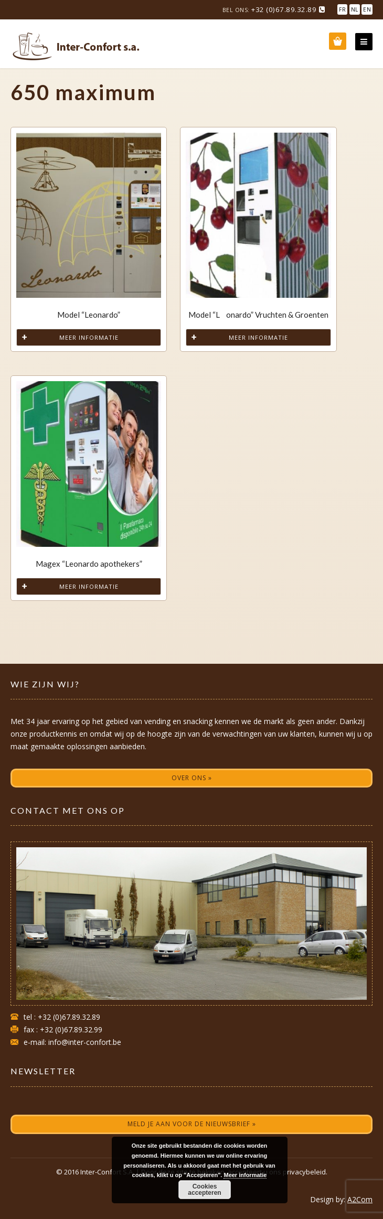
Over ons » (192, 777)
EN (367, 9)
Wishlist (337, 41)
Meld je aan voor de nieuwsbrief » (191, 1123)
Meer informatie (89, 337)
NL (354, 9)
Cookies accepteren (204, 1189)
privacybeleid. (305, 1172)
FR (342, 9)
